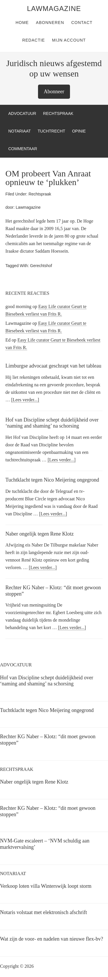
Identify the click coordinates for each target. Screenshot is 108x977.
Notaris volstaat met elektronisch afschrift (43, 912)
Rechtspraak (40, 194)
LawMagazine (54, 8)
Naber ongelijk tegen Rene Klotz (39, 534)
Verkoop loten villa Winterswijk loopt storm (45, 886)
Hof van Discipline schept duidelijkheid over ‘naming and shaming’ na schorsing (51, 423)
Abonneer (54, 91)
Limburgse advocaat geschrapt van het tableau (53, 366)
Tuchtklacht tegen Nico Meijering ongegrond (52, 480)
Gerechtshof (41, 265)
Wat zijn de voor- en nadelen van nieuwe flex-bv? (51, 939)
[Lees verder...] (25, 399)
